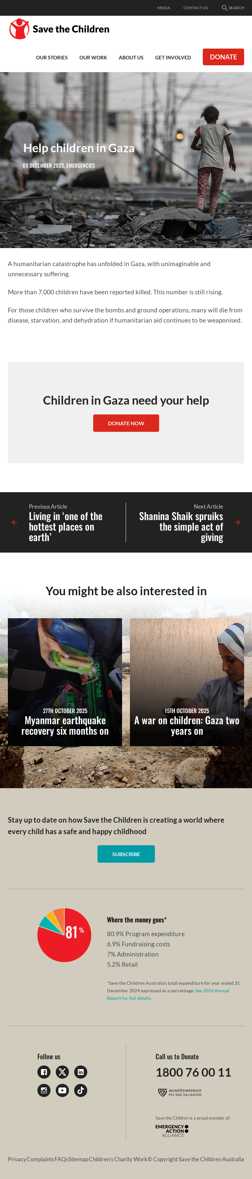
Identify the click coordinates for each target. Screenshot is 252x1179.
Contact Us (195, 7)
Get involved (173, 57)
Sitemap (78, 1159)
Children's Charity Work (118, 1159)
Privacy (17, 1159)
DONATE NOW (126, 423)
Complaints (40, 1159)
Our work (93, 57)
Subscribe (126, 854)
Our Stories (52, 57)
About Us (131, 57)
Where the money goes (135, 919)
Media (163, 7)
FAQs (61, 1159)
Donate (223, 57)
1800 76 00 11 (193, 1072)
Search (232, 8)
